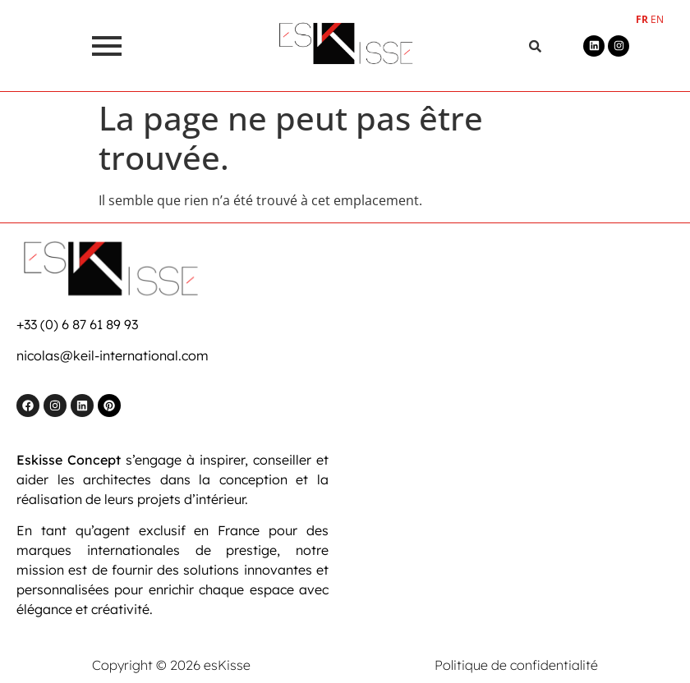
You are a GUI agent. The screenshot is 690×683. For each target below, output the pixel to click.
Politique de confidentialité (516, 665)
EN (657, 19)
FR (642, 19)
